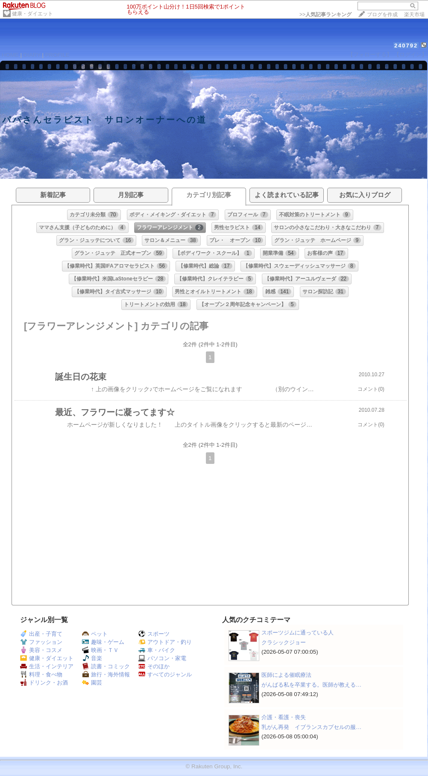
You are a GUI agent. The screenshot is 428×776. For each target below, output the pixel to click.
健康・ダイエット (32, 14)
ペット (95, 634)
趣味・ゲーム (103, 642)
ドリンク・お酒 (44, 682)
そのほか (154, 666)
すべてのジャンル (165, 674)
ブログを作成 (382, 15)
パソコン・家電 (162, 658)
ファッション (41, 642)
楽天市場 (414, 15)
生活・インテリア (46, 666)
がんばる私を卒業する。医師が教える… (311, 685)
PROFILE (57, 55)
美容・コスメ (41, 650)
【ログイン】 (410, 54)
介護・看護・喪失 (283, 717)
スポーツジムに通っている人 (297, 632)
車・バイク (156, 650)
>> (325, 15)
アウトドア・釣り (165, 642)
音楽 (92, 658)
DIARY (32, 55)
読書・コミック (106, 666)
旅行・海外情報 (106, 674)
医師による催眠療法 (286, 675)
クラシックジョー (283, 642)
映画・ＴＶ (100, 650)
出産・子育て (41, 634)
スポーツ (154, 634)
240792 (406, 45)
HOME (10, 55)
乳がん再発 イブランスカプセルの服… (311, 727)
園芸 (92, 682)
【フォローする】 (370, 54)
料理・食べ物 (41, 674)
